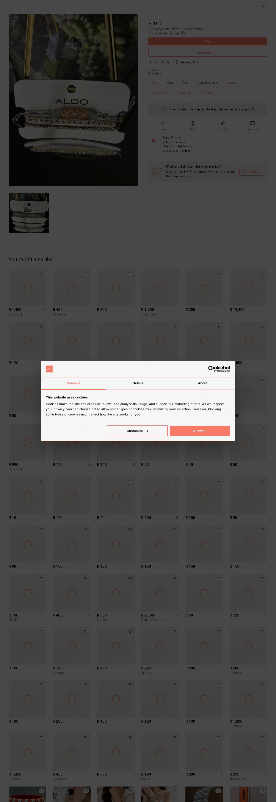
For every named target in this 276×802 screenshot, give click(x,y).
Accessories (160, 93)
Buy (207, 41)
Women (232, 82)
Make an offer (208, 53)
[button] (264, 7)
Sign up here (252, 172)
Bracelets (206, 93)
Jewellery (184, 93)
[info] (208, 84)
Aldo (155, 82)
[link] (252, 126)
